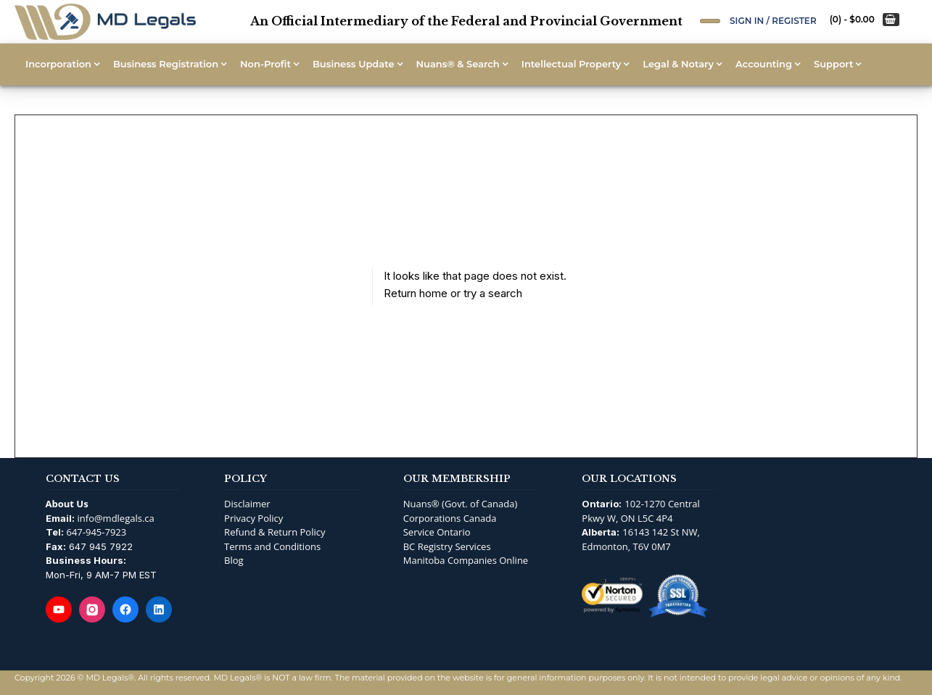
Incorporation (58, 64)
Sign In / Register (773, 20)
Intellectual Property (571, 64)
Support (833, 64)
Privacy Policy (253, 518)
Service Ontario (437, 531)
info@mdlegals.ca (116, 518)
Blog (234, 560)
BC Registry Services (447, 546)
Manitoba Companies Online (465, 560)
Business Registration (165, 64)
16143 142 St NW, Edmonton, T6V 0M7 (641, 539)
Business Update (354, 64)
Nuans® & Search (458, 64)
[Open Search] (710, 21)
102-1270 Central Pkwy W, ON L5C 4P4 (641, 511)
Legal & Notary (678, 64)
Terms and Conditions (272, 546)
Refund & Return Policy (274, 531)
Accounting (763, 64)
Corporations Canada (450, 518)
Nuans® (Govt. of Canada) (460, 503)
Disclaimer (247, 503)
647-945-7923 (97, 531)
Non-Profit (265, 64)
